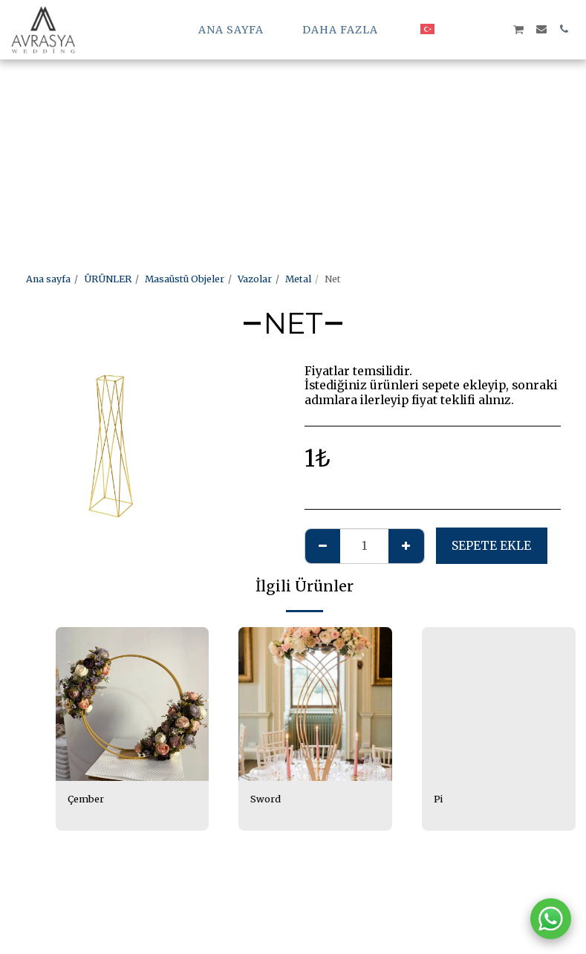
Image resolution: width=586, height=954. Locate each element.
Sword (265, 799)
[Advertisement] (279, 104)
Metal (298, 279)
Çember (86, 799)
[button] (451, 29)
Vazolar (255, 279)
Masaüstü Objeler (184, 279)
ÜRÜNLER (107, 279)
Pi (438, 799)
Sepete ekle (491, 546)
